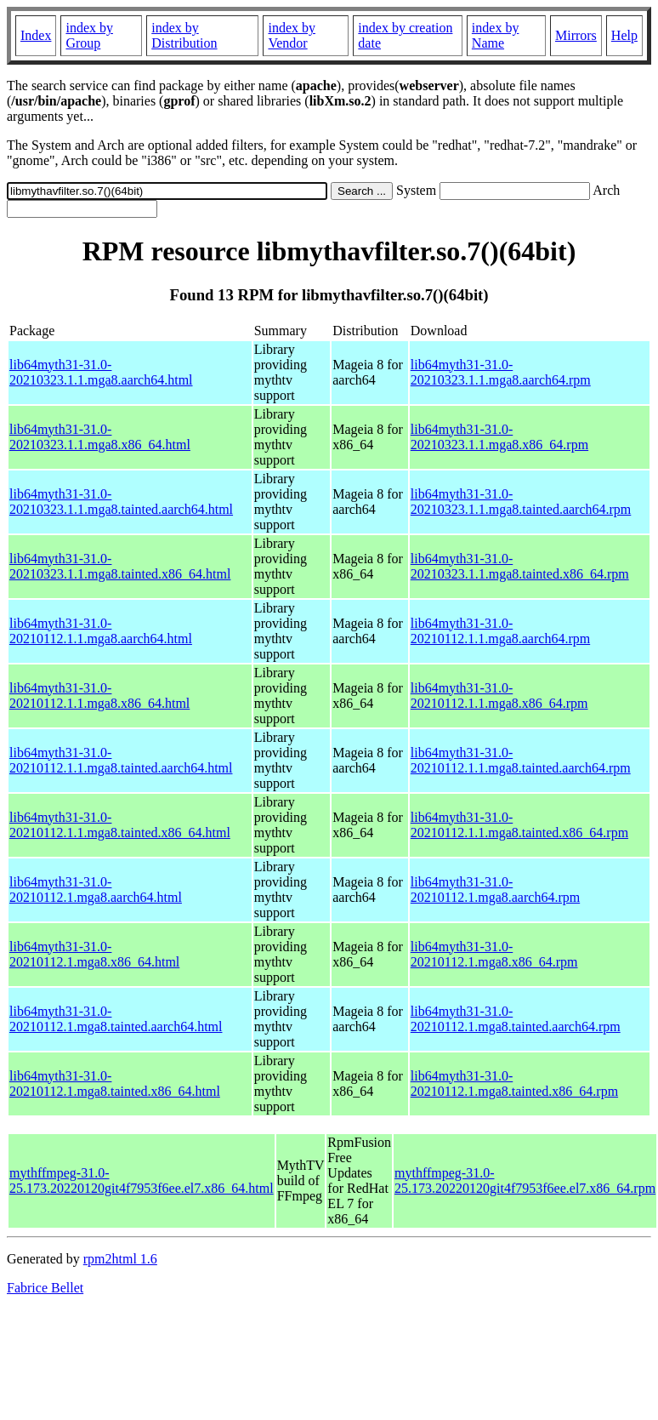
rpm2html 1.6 (120, 1259)
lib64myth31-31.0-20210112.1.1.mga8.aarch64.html (100, 631)
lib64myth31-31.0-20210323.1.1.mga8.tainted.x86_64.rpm (520, 566)
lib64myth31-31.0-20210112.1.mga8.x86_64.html (94, 954)
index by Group (89, 35)
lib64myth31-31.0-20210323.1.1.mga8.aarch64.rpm (501, 372)
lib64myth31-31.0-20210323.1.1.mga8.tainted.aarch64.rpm (521, 501)
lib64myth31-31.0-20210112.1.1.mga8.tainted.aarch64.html (120, 760)
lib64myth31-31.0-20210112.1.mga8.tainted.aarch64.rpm (516, 1019)
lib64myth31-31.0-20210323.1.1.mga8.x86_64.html (99, 437)
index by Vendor (291, 35)
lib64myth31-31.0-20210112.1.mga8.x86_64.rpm (494, 954)
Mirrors (576, 35)
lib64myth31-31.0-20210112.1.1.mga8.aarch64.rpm (500, 631)
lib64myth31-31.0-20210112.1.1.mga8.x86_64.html (99, 695)
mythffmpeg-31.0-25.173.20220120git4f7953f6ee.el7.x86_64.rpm (524, 1180)
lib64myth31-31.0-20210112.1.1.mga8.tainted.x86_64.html (119, 825)
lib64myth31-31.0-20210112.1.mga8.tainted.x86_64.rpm (514, 1083)
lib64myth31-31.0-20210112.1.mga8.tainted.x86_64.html (114, 1083)
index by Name (495, 35)
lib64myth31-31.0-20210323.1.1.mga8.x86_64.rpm (499, 437)
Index (35, 35)
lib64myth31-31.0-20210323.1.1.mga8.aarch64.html (101, 372)
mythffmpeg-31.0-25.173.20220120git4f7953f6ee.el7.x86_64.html (141, 1180)
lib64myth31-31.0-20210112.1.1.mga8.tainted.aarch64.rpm (521, 760)
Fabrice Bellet (45, 1287)
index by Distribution (184, 35)
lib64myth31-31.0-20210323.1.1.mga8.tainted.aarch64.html (121, 501)
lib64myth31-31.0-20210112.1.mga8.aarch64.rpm (495, 889)
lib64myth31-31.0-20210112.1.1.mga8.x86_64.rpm (499, 695)
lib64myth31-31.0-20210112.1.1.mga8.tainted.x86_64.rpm (519, 825)
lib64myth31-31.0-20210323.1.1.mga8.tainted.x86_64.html (119, 566)
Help (624, 35)
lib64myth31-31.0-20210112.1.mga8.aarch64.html (95, 889)
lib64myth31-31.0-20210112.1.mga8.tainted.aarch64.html (115, 1019)
